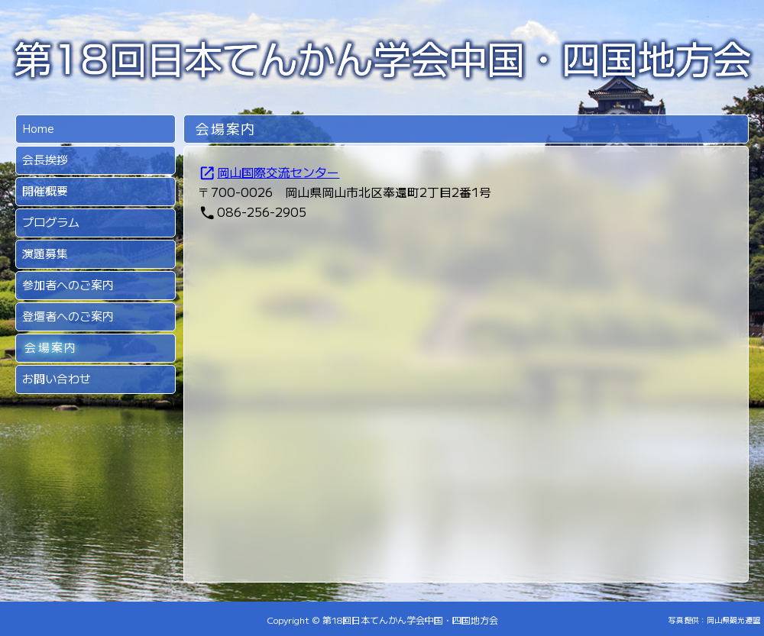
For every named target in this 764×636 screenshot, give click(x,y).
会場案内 (50, 347)
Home (38, 128)
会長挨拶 (45, 159)
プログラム (50, 222)
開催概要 (45, 190)
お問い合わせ (56, 378)
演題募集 (45, 253)
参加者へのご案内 (68, 284)
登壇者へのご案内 (68, 316)
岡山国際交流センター (269, 172)
